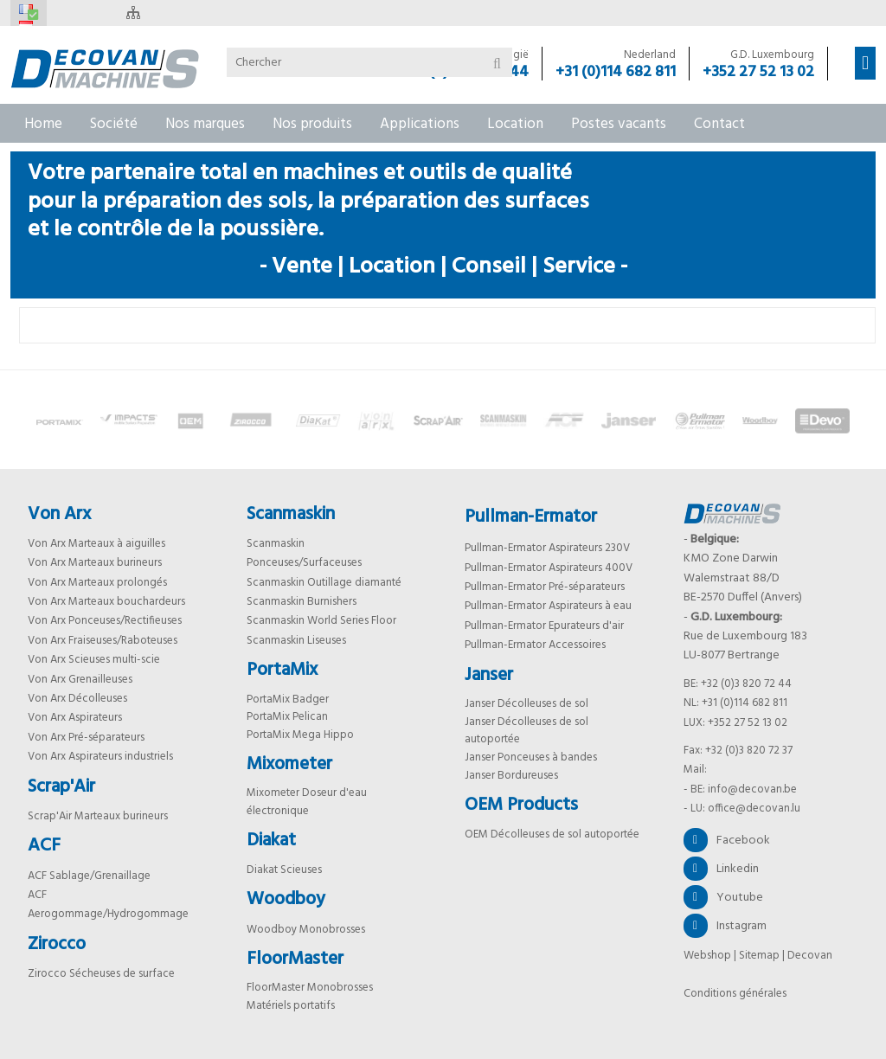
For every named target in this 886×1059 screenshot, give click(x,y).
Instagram (725, 926)
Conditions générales (735, 994)
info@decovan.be (752, 789)
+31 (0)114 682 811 (615, 72)
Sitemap (759, 956)
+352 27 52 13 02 (758, 72)
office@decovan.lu (754, 808)
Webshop (707, 956)
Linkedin (721, 869)
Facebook (727, 840)
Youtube (723, 897)
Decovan (809, 956)
